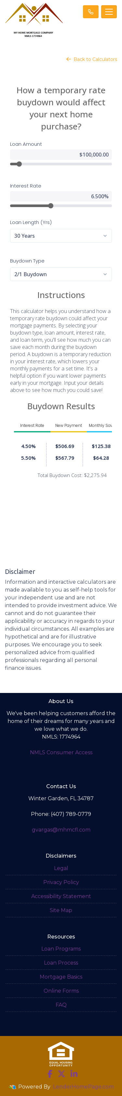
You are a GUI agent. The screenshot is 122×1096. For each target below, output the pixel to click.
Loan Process (61, 963)
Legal (61, 868)
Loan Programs (61, 949)
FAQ (61, 1005)
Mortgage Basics (61, 977)
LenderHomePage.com (83, 1087)
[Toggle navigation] (109, 11)
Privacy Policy (61, 882)
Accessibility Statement (61, 896)
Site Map (61, 910)
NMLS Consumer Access (61, 752)
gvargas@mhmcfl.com (61, 830)
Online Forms (61, 991)
